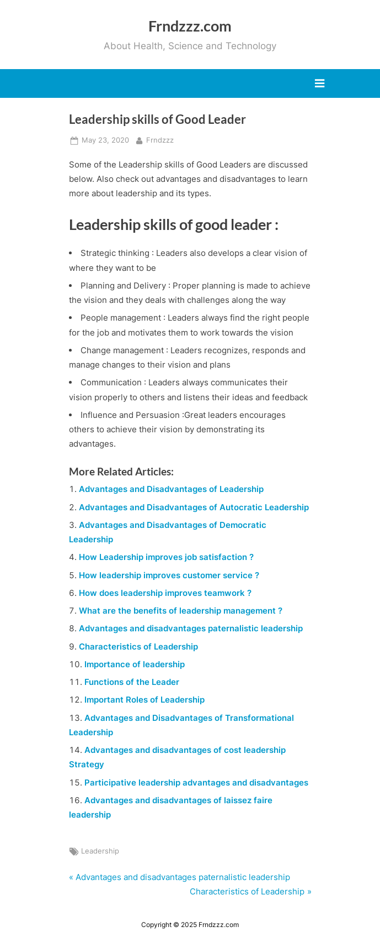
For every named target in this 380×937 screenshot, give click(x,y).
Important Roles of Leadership (144, 699)
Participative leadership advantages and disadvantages (196, 782)
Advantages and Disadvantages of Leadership (171, 489)
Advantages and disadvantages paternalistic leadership (191, 628)
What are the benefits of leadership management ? (180, 610)
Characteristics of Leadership (138, 646)
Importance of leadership (134, 664)
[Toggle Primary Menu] (319, 83)
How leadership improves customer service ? (169, 575)
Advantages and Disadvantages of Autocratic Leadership (194, 507)
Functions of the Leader (131, 682)
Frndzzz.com (190, 26)
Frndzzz (160, 139)
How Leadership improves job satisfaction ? (166, 557)
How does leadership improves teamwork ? (165, 593)
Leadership (100, 851)
